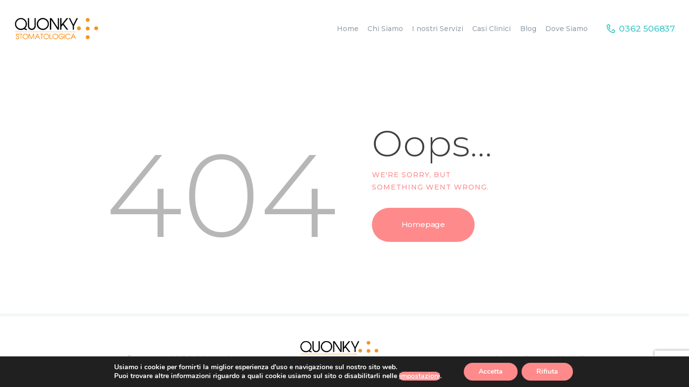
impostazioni (419, 376)
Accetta (491, 371)
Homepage (423, 224)
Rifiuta (547, 371)
